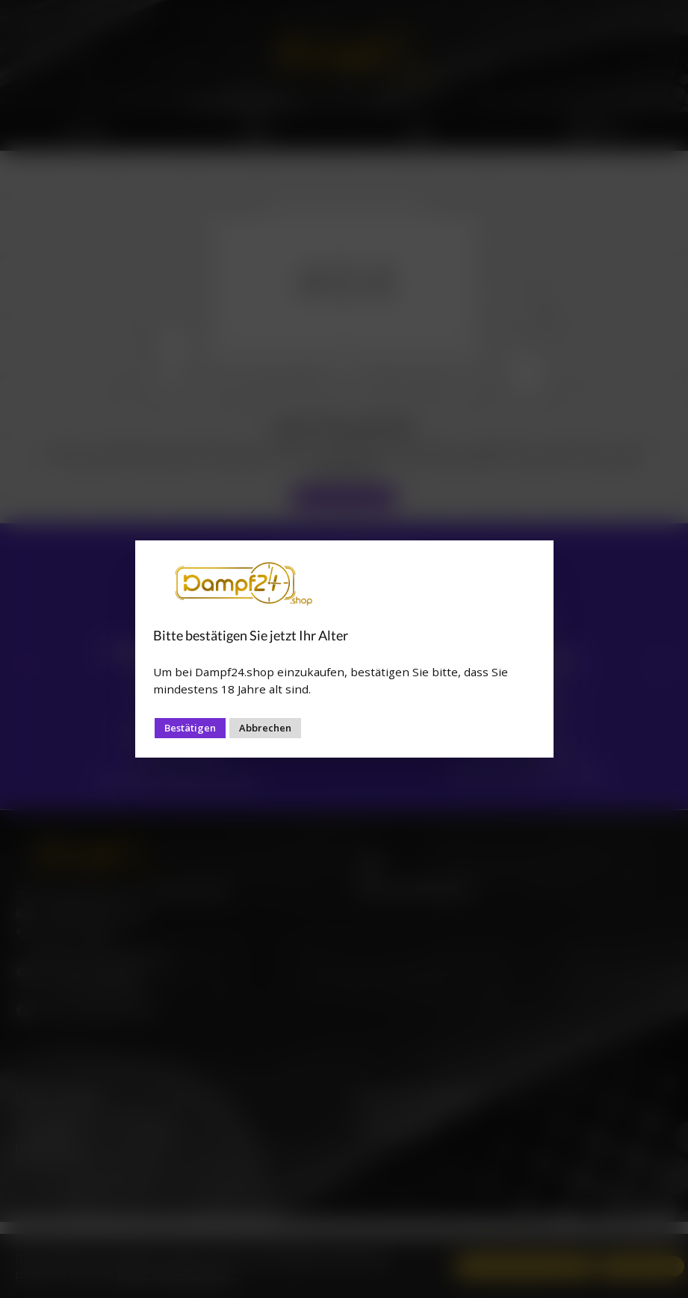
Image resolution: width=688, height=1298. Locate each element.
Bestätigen (190, 727)
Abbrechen (265, 727)
